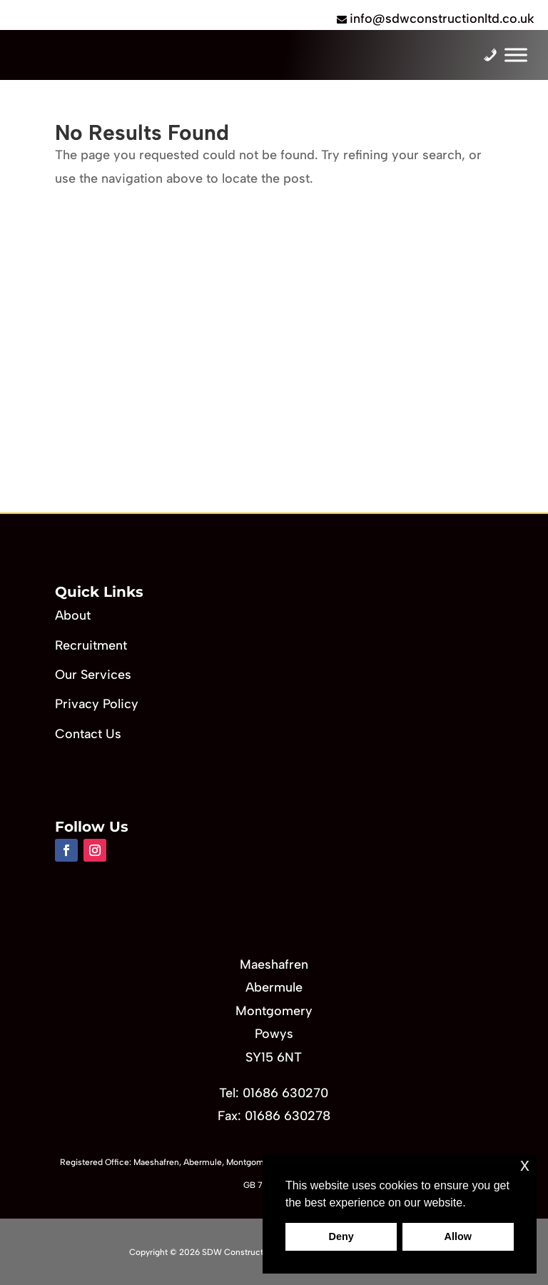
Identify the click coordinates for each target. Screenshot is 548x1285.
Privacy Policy (96, 704)
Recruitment (91, 645)
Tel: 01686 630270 (273, 1093)
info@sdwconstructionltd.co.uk (442, 18)
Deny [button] (341, 1236)
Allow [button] (458, 1236)
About (73, 615)
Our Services (93, 674)
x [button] (524, 1164)
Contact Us (88, 734)
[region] (274, 371)
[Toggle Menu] (515, 55)
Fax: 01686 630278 (274, 1116)
